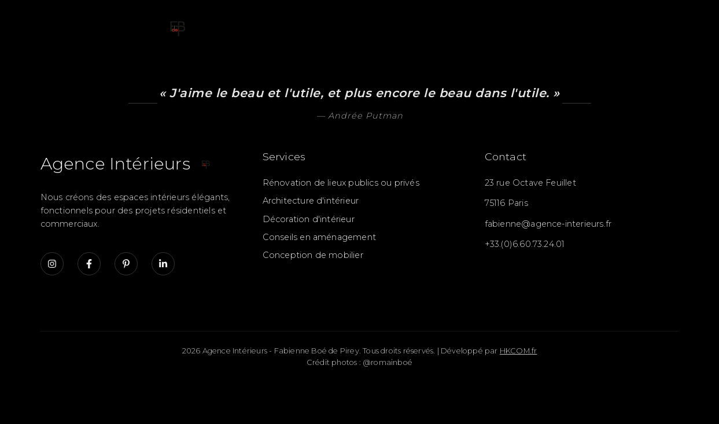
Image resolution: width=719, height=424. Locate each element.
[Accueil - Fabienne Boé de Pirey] (115, 27)
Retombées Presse (501, 26)
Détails (415, 26)
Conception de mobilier (313, 255)
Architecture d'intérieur (311, 201)
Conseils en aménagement (320, 237)
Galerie (360, 26)
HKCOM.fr (518, 350)
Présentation (287, 26)
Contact (656, 26)
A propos (593, 26)
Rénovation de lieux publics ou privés (341, 183)
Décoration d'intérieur (309, 219)
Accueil (214, 26)
